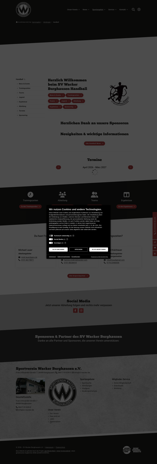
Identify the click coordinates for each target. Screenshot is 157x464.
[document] (78, 220)
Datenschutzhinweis (63, 256)
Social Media (58, 239)
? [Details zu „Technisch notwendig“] (73, 235)
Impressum (52, 256)
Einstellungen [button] (76, 256)
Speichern (78, 249)
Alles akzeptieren (99, 249)
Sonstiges (57, 243)
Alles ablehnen (58, 249)
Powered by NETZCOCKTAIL (99, 257)
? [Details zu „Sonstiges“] (65, 243)
